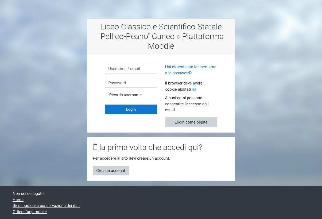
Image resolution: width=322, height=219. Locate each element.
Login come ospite (191, 122)
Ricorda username (125, 95)
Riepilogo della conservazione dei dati (46, 205)
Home (18, 199)
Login (131, 109)
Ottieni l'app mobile (30, 211)
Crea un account (110, 170)
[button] (195, 89)
